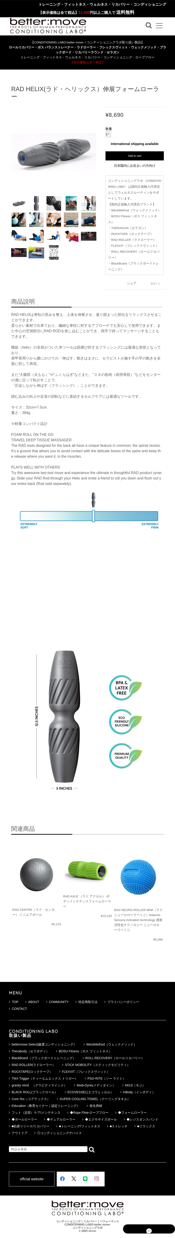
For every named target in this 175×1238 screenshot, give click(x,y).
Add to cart (134, 155)
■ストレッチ (119, 1126)
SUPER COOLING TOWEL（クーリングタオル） (95, 1099)
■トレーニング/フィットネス (79, 1126)
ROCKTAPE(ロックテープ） (32, 1071)
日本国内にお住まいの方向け (134, 165)
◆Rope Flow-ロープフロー (89, 1112)
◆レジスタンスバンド (142, 1119)
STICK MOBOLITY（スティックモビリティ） (97, 1065)
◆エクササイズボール (101, 1119)
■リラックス (146, 1126)
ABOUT (32, 1002)
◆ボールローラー (24, 1119)
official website (32, 1179)
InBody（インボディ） (139, 1092)
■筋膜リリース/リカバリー (30, 1126)
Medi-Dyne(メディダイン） (96, 1085)
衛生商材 (96, 1106)
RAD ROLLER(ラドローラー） (33, 1065)
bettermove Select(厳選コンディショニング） (44, 1044)
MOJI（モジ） (135, 1085)
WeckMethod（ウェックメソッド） (111, 1044)
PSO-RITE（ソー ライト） (107, 1078)
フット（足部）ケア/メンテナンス (36, 1112)
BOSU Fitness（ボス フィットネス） (85, 1051)
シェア (131, 283)
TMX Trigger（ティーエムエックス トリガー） (45, 1078)
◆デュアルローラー (61, 1119)
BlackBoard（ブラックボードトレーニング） (44, 1058)
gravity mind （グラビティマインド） (39, 1085)
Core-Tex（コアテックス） (31, 1099)
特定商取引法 (86, 1002)
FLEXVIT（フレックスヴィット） (86, 1071)
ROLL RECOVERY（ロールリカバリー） (114, 1058)
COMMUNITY (57, 1002)
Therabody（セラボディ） (30, 1051)
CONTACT (18, 1009)
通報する (155, 283)
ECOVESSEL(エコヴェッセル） (90, 1092)
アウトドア (20, 1133)
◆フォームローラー (132, 1112)
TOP (13, 1002)
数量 (109, 129)
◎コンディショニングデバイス (59, 1133)
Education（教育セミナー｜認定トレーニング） (46, 1106)
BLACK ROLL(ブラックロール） (35, 1092)
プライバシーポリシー (121, 1002)
